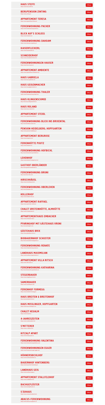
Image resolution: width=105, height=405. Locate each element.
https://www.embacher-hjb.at (27, 218)
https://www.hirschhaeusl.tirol (28, 182)
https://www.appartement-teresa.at (29, 21)
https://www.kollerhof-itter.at (27, 196)
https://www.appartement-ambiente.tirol (30, 72)
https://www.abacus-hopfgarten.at (29, 401)
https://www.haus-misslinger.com (28, 306)
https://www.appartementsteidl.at (28, 116)
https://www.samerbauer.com (27, 284)
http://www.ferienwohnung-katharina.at (30, 269)
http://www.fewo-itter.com (27, 174)
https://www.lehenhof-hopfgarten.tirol (29, 160)
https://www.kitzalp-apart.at (27, 335)
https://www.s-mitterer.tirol (27, 328)
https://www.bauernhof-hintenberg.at (29, 364)
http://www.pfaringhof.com (27, 225)
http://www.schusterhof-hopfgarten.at (29, 240)
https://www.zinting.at (26, 13)
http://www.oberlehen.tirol (27, 189)
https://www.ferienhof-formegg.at (28, 291)
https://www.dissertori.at (26, 145)
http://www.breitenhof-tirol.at (27, 299)
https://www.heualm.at (26, 313)
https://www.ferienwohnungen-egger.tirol (30, 350)
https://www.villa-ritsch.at (27, 262)
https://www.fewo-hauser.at (27, 65)
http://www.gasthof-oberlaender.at (29, 167)
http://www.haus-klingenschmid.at (29, 101)
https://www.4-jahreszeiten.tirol (28, 321)
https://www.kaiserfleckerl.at (27, 50)
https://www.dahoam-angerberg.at (29, 43)
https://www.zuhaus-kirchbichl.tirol (29, 394)
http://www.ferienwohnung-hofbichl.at (29, 152)
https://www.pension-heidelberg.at (29, 130)
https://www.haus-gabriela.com (28, 79)
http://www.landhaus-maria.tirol (28, 123)
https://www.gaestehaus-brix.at (28, 233)
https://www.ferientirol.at (26, 35)
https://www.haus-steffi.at (27, 6)
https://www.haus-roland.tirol (27, 109)
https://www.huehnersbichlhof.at (28, 357)
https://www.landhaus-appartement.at (29, 255)
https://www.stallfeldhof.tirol (27, 379)
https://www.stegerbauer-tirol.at (28, 277)
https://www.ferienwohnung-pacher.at (29, 28)
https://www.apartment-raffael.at (28, 204)
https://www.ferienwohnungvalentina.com (30, 343)
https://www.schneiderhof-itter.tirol (29, 57)
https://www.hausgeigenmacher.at (29, 87)
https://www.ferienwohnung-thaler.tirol (30, 94)
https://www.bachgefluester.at (28, 386)
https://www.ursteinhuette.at (27, 211)
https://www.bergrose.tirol (27, 138)
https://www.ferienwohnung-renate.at (29, 247)
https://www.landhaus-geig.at (27, 372)
